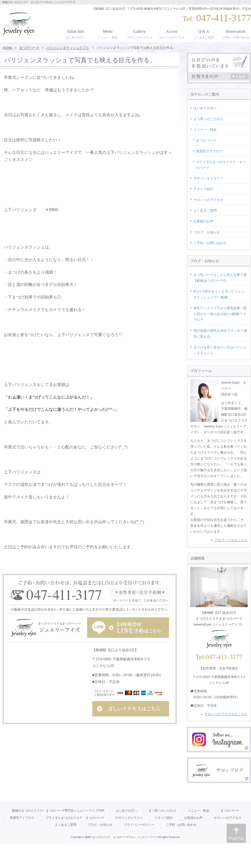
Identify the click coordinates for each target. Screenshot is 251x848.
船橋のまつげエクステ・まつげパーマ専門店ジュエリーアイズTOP (58, 810)
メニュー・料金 (205, 130)
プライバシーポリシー (139, 824)
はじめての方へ (205, 108)
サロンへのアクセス (208, 200)
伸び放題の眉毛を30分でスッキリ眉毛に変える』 (220, 333)
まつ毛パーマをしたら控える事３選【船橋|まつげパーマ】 (220, 278)
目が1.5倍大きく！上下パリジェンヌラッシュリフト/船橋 (219, 294)
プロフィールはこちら (231, 540)
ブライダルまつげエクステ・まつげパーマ (221, 165)
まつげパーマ (206, 140)
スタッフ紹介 (203, 189)
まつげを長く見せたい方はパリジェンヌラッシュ (220, 350)
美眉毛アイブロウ (209, 151)
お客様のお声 (203, 221)
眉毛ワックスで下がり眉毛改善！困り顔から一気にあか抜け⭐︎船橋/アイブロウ (220, 314)
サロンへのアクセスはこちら (226, 714)
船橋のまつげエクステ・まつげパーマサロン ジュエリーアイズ (121, 837)
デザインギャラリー (208, 178)
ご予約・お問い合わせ (210, 243)
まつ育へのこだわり (208, 119)
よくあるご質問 (205, 210)
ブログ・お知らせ (206, 232)
